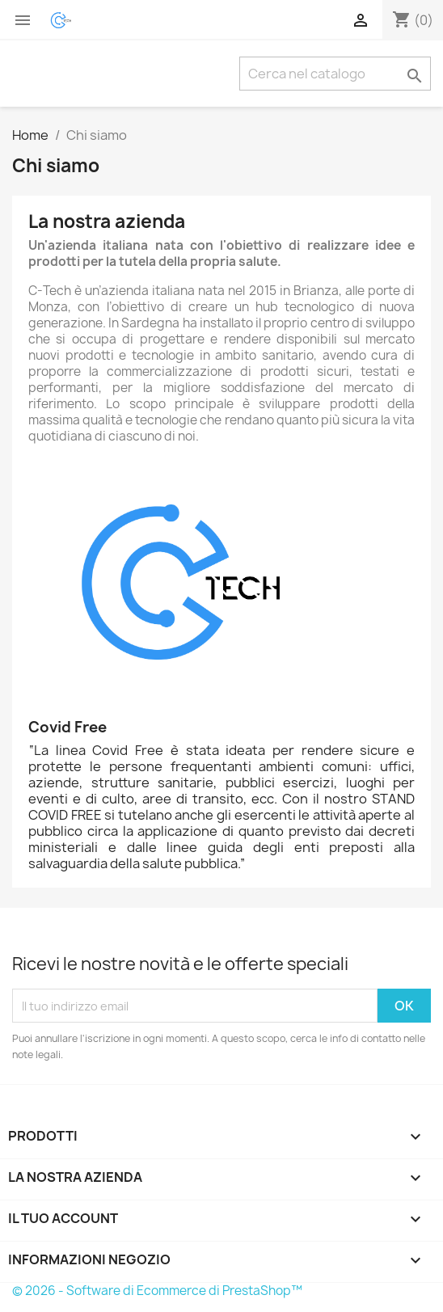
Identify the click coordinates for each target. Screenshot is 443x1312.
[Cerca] (335, 74)
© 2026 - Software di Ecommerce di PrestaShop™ (157, 1290)
